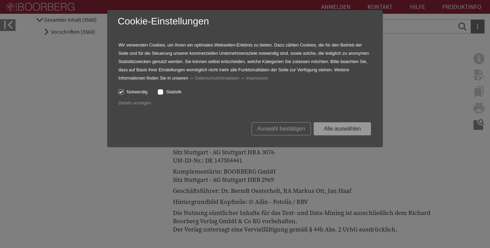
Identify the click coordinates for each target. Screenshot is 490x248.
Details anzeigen (134, 102)
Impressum (257, 78)
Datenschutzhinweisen (217, 78)
